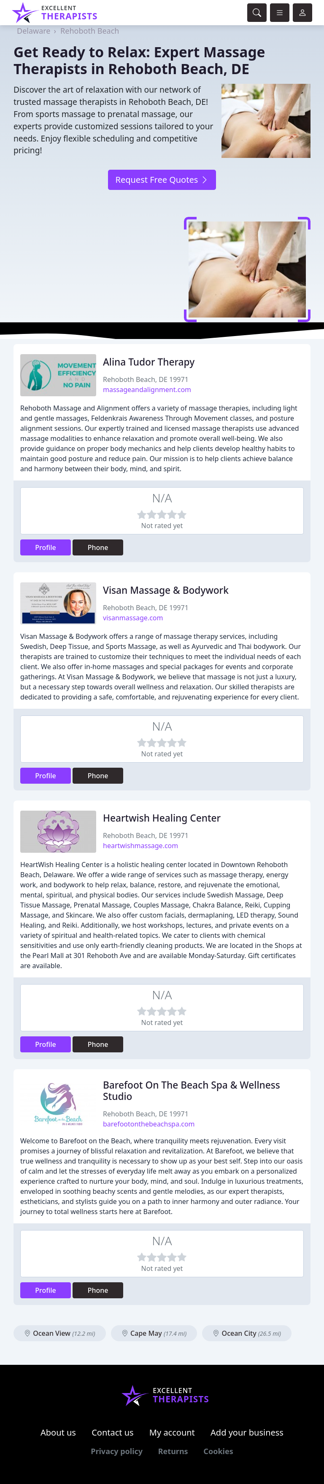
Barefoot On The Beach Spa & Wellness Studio (191, 1090)
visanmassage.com (133, 617)
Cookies (218, 1451)
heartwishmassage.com (140, 845)
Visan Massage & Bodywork (166, 590)
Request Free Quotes (161, 179)
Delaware (34, 31)
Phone (98, 547)
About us (58, 1432)
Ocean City (247, 1333)
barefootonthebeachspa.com (149, 1124)
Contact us (113, 1432)
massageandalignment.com (147, 389)
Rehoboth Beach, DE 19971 (146, 379)
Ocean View (59, 1333)
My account (172, 1432)
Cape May (154, 1333)
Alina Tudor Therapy (148, 361)
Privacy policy (117, 1451)
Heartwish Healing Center (162, 818)
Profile (45, 547)
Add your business (247, 1432)
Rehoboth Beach (89, 31)
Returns (173, 1451)
